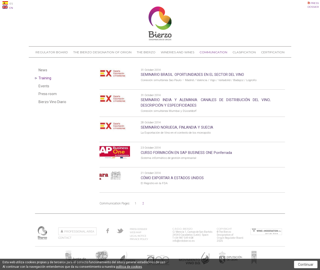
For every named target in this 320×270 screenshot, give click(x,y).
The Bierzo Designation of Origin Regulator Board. (43, 233)
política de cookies (129, 266)
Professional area (79, 231)
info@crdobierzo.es (183, 240)
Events (43, 86)
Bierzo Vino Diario (52, 102)
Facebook (107, 230)
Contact (65, 237)
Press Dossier (138, 229)
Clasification (244, 52)
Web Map (135, 232)
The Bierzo (146, 52)
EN (7, 8)
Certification (272, 52)
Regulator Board (52, 52)
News (42, 70)
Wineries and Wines (177, 52)
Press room (47, 94)
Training (44, 78)
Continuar (306, 264)
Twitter (120, 230)
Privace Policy (139, 239)
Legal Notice (138, 235)
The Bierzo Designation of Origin (102, 52)
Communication (213, 52)
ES (7, 3)
